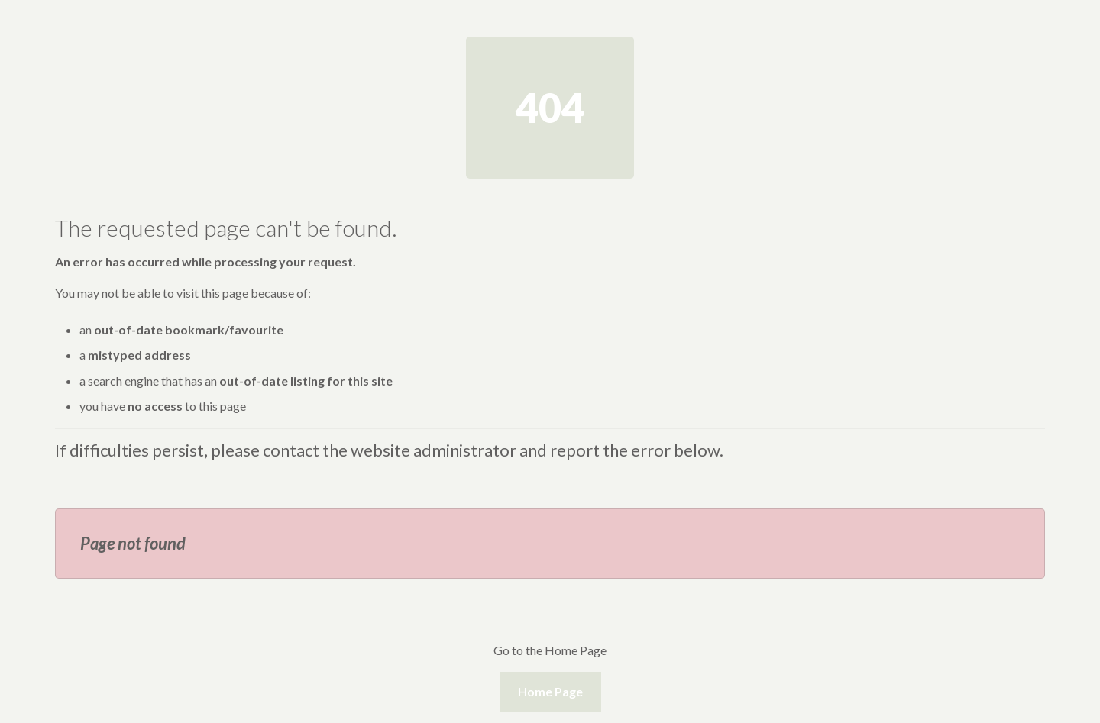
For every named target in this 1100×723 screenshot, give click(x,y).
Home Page (550, 691)
